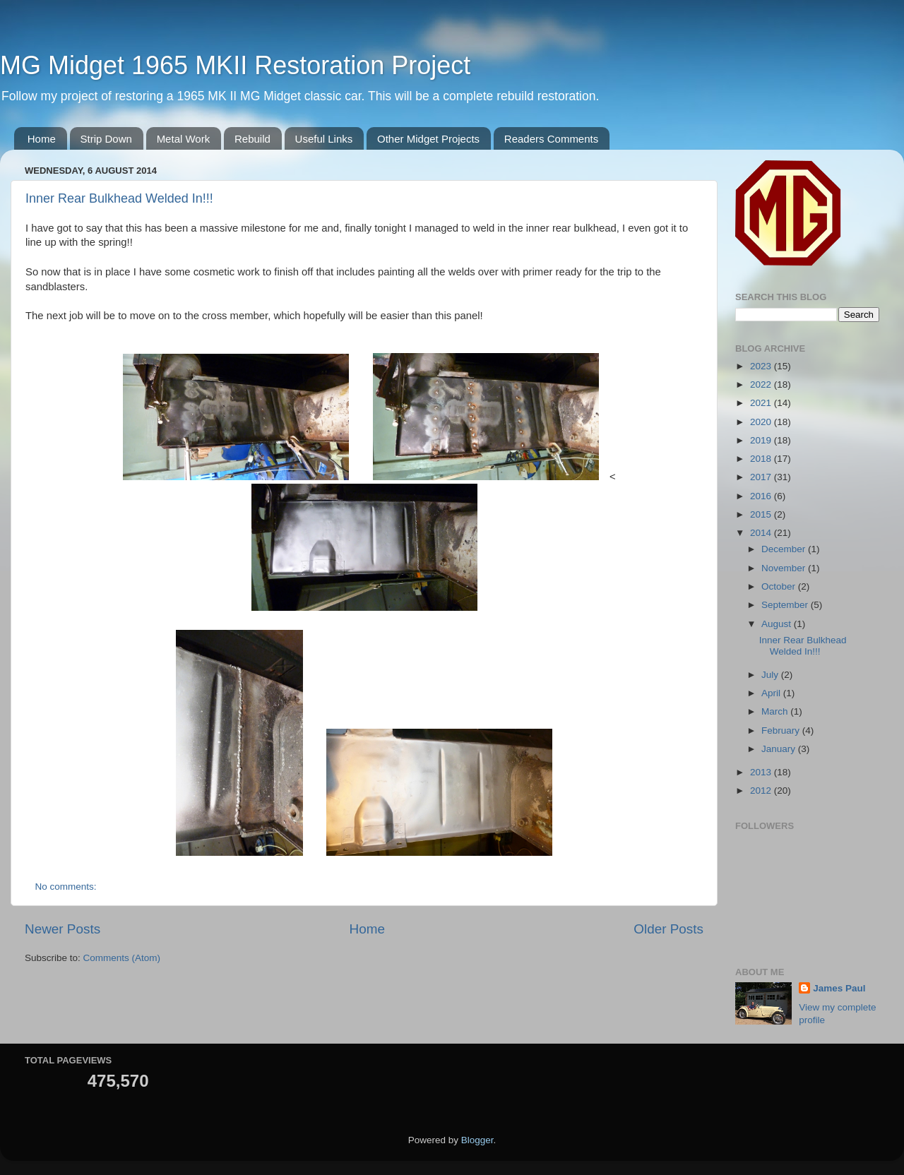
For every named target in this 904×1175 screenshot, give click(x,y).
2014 (762, 532)
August (777, 624)
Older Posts (668, 928)
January (779, 749)
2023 (762, 366)
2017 (762, 477)
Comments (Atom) (122, 958)
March (775, 711)
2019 (762, 440)
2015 (762, 514)
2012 (762, 790)
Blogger (477, 1140)
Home (42, 139)
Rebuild (252, 139)
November (784, 568)
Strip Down (106, 139)
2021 (762, 403)
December (784, 549)
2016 (762, 496)
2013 (762, 772)
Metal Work (183, 139)
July (771, 674)
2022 (762, 384)
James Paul (839, 988)
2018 (762, 458)
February (781, 730)
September (786, 605)
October (779, 586)
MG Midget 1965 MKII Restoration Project (235, 65)
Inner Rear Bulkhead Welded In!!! (119, 198)
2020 (762, 422)
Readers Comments (551, 139)
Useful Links (324, 139)
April (772, 693)
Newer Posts (62, 928)
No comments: (67, 886)
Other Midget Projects (428, 139)
